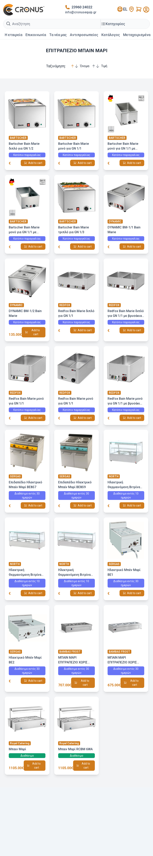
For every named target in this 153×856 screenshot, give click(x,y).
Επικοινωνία (36, 35)
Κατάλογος (110, 35)
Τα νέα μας (58, 35)
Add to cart (35, 163)
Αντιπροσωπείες (84, 35)
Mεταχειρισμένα (136, 35)
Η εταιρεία (13, 35)
